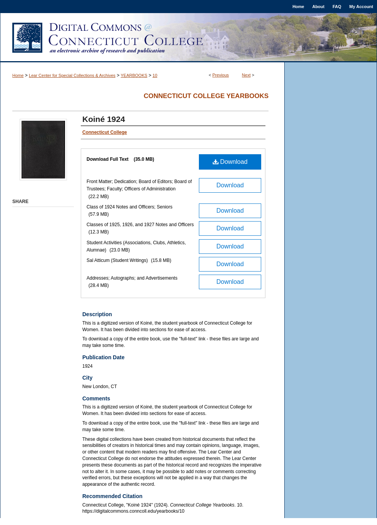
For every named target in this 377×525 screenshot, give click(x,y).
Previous (220, 75)
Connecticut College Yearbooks (206, 96)
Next (246, 75)
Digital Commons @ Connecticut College (188, 37)
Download (230, 161)
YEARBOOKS (134, 75)
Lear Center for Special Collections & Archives (72, 75)
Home (17, 75)
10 (155, 75)
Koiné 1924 (103, 119)
